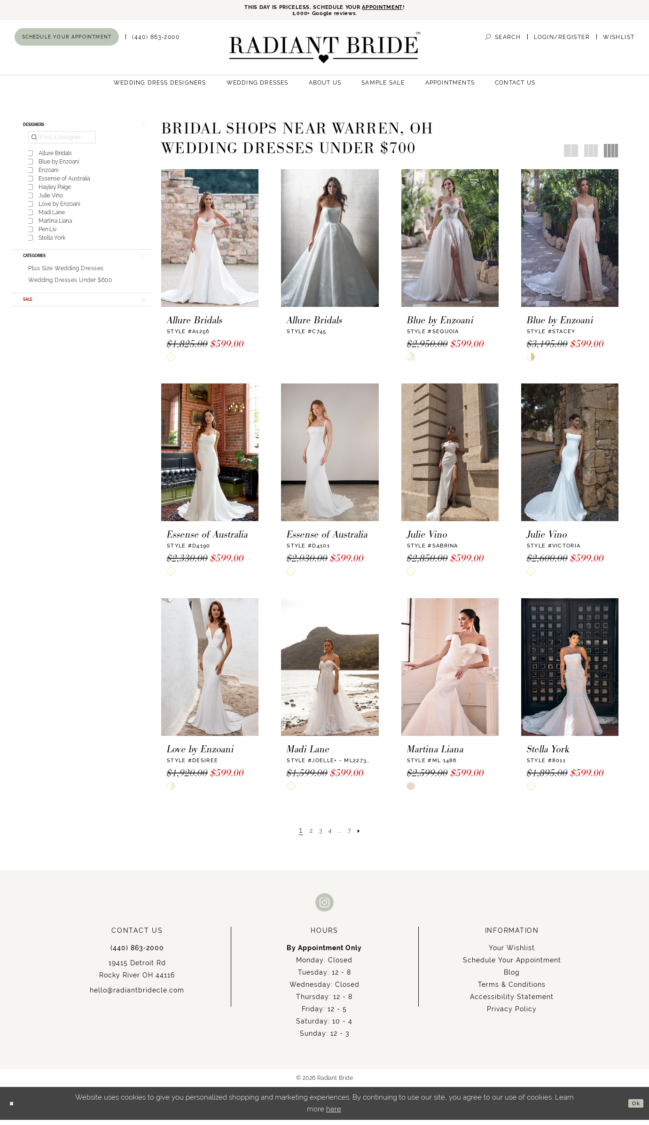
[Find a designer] (62, 147)
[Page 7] (356, 835)
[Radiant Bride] (324, 52)
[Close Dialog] (14, 1109)
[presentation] (209, 243)
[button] (561, 42)
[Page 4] (330, 835)
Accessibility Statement (512, 1002)
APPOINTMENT (402, 8)
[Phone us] (155, 42)
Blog (512, 977)
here (333, 1114)
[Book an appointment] (67, 41)
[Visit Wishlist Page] (618, 42)
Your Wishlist (512, 953)
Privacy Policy (512, 1014)
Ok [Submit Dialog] (633, 1108)
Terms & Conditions (512, 989)
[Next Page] (369, 835)
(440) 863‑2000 (137, 953)
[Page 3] (317, 835)
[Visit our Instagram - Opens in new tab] (324, 907)
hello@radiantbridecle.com (137, 995)
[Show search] (502, 42)
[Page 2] (305, 835)
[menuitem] (67, 41)
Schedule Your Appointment (512, 965)
